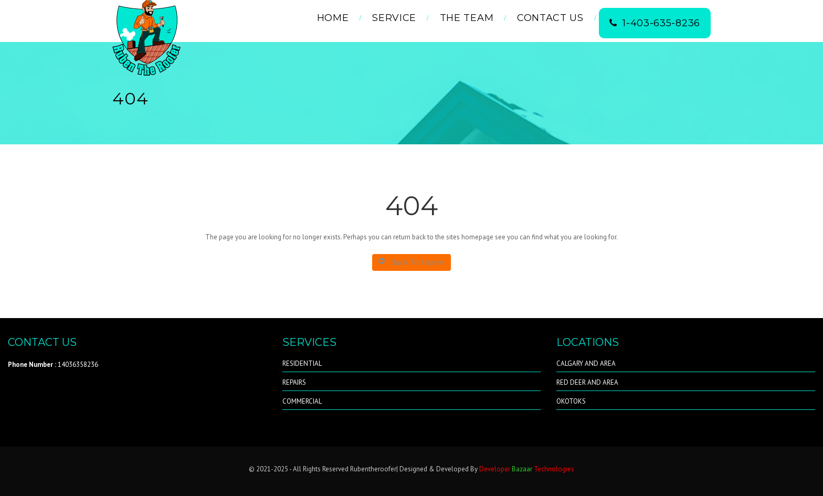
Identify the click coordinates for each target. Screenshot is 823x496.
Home (333, 18)
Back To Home (411, 262)
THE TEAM (467, 18)
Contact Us (550, 18)
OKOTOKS (571, 401)
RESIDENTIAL (302, 363)
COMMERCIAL (302, 401)
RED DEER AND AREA (587, 382)
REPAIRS (294, 382)
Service (394, 18)
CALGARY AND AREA (586, 363)
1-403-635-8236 (654, 23)
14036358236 (53, 364)
